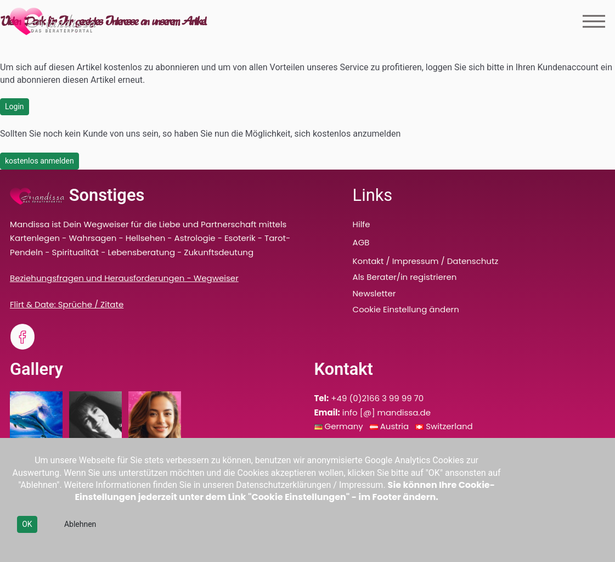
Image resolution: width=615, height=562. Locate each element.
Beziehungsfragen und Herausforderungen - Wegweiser (124, 278)
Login (14, 106)
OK (27, 524)
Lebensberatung (141, 252)
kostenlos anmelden (39, 160)
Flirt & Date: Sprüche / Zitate (66, 304)
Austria (395, 426)
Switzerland (449, 426)
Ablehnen (80, 524)
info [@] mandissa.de (386, 412)
